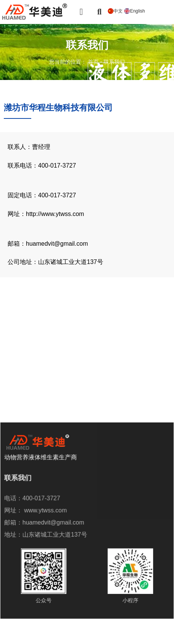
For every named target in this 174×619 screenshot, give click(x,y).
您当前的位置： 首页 (74, 62)
